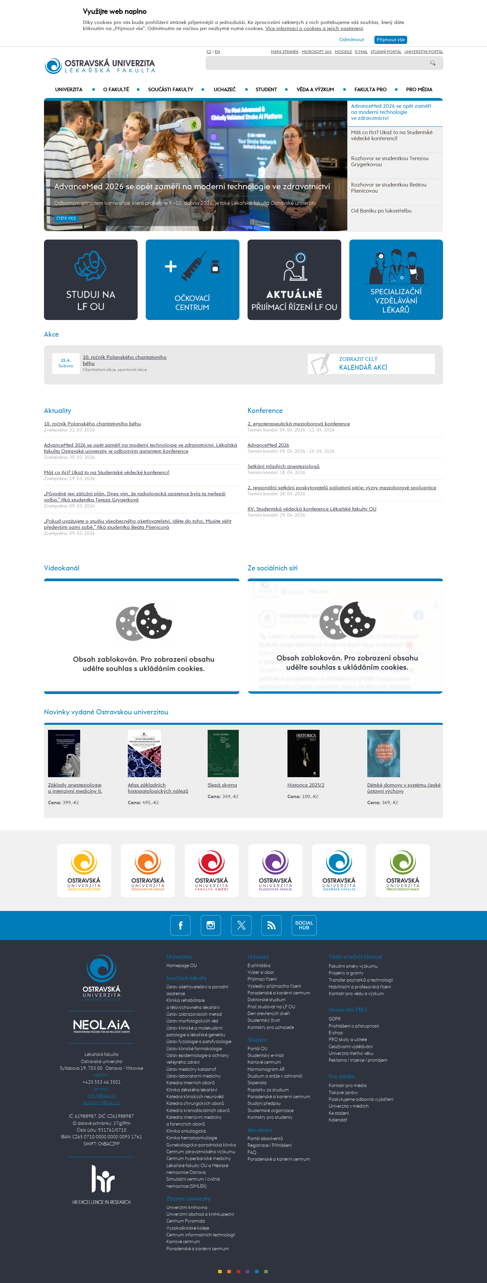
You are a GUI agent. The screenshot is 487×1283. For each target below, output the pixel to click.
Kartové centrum (183, 1241)
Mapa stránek (285, 52)
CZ (209, 52)
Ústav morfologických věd (192, 1021)
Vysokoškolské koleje (187, 1228)
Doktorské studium (267, 999)
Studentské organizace (271, 1110)
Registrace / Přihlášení (270, 1145)
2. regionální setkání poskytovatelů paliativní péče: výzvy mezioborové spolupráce (342, 487)
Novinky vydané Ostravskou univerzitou (106, 712)
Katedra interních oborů (190, 1083)
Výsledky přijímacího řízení (274, 986)
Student (272, 90)
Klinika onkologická (186, 1131)
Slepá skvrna (222, 785)
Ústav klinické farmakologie (194, 1048)
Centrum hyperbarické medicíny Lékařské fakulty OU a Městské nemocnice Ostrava (198, 1165)
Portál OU (258, 1048)
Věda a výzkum (321, 90)
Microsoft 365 (317, 52)
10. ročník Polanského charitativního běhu (92, 423)
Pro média (419, 90)
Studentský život (264, 1020)
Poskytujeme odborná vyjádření (361, 1099)
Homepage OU (181, 965)
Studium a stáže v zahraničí (275, 1076)
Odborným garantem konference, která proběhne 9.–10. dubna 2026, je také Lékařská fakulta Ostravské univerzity (185, 203)
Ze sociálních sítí (273, 568)
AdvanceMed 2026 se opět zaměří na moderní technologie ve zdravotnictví (192, 187)
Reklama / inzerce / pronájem (358, 1060)
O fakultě (121, 90)
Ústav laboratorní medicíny (193, 1076)
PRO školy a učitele (348, 1039)
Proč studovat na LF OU (271, 1007)
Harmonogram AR (266, 1069)
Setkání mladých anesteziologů (284, 466)
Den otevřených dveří (269, 1013)
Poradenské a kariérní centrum (197, 1249)
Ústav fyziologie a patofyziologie (198, 1041)
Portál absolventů (265, 1138)
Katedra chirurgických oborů (195, 1103)
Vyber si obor (261, 972)
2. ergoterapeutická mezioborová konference (299, 423)
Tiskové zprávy (343, 1092)
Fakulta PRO (376, 90)
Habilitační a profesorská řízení (360, 987)
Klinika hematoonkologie (191, 1138)
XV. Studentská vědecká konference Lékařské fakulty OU (312, 509)
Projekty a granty (346, 973)
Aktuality (57, 411)
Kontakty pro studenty (270, 1117)
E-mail (361, 52)
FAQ (252, 1152)
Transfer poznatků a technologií (361, 980)
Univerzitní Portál (423, 52)
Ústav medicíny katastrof (191, 1069)
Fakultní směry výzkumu (353, 966)
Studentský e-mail (266, 1055)
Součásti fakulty (176, 90)
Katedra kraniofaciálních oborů (198, 1110)
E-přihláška (259, 965)
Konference (265, 411)
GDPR (335, 1019)
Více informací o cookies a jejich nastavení (314, 28)
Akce (51, 334)
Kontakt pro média (348, 1085)
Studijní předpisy (264, 1103)
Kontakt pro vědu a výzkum (356, 993)
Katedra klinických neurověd (195, 1096)
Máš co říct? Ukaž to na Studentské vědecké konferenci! (106, 472)
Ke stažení (339, 1113)
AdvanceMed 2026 (268, 445)
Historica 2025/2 (305, 785)
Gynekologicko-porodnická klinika (201, 1145)
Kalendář (338, 1120)
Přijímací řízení (262, 979)
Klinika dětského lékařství (191, 1090)
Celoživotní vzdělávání (351, 1046)
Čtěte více (66, 218)
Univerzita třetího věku (351, 1053)
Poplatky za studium (268, 1090)
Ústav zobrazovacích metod (194, 1014)
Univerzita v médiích (349, 1106)
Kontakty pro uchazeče (271, 1027)
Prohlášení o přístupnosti (354, 1026)
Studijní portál (386, 52)
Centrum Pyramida (185, 1221)
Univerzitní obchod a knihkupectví (200, 1214)
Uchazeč (231, 90)
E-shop (336, 1033)
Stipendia (257, 1083)
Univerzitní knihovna (186, 1207)
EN (217, 52)
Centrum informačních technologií (200, 1235)
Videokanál (61, 568)
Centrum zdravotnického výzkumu (200, 1152)
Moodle (343, 52)
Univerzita (75, 90)
